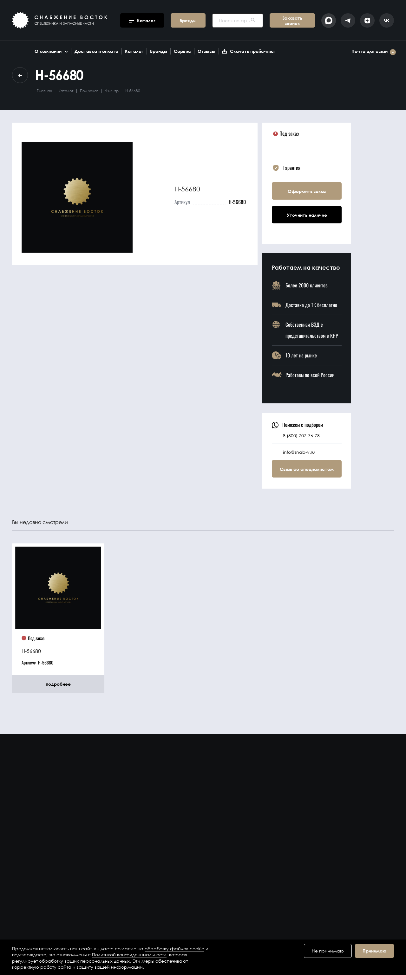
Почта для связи (373, 52)
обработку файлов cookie (174, 949)
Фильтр (112, 90)
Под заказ (89, 90)
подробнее (58, 684)
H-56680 (31, 651)
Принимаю (374, 950)
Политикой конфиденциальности (129, 955)
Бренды (158, 51)
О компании (51, 51)
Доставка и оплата (96, 51)
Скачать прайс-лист (249, 51)
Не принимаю (328, 951)
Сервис (182, 51)
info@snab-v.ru (299, 452)
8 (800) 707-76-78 (301, 436)
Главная (44, 90)
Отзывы (206, 51)
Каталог (134, 51)
